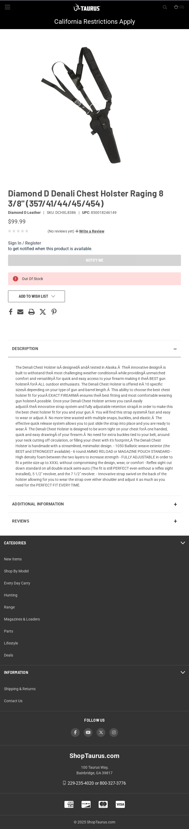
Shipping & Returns (20, 689)
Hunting (10, 595)
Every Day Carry (17, 583)
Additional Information (38, 504)
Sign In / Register (24, 243)
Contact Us (13, 701)
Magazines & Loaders (22, 619)
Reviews (20, 521)
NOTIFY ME (94, 260)
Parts (8, 631)
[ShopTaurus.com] (87, 7)
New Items (13, 559)
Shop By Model (16, 571)
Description (25, 348)
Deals (8, 655)
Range (9, 607)
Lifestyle (11, 643)
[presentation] (94, 426)
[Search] (165, 7)
